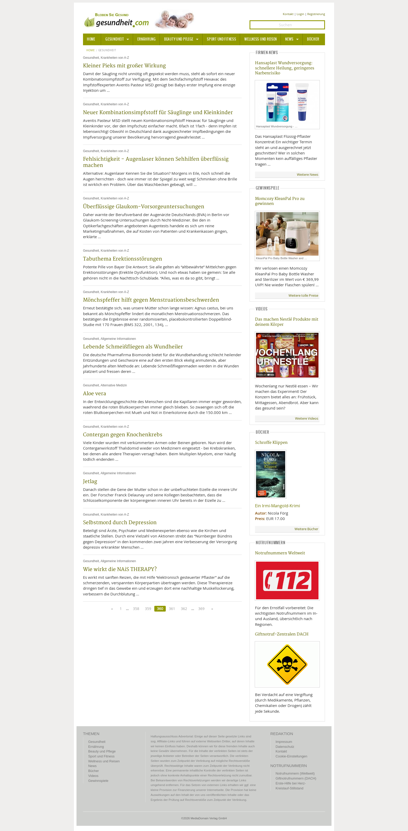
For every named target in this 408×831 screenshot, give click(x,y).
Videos (93, 776)
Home (90, 50)
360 (160, 608)
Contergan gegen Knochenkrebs (122, 435)
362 (184, 608)
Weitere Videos (306, 418)
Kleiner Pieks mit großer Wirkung (124, 66)
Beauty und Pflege (178, 39)
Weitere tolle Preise (303, 295)
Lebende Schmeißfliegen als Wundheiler (133, 347)
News (289, 39)
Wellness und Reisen (260, 39)
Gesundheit (114, 39)
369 (201, 608)
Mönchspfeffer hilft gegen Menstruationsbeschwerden (151, 300)
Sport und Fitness (221, 39)
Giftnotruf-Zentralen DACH (282, 634)
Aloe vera (94, 394)
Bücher (313, 39)
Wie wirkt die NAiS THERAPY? (120, 569)
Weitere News (307, 174)
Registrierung (316, 14)
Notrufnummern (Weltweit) (295, 773)
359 (148, 608)
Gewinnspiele (98, 781)
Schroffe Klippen (271, 442)
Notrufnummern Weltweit (280, 553)
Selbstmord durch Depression (120, 523)
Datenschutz (285, 747)
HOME (91, 39)
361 (172, 608)
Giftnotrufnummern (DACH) (296, 778)
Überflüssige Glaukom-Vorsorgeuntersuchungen (143, 207)
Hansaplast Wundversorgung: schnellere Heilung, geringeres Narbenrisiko (284, 68)
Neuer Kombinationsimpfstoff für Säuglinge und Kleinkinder (158, 112)
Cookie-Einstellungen (291, 756)
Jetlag (90, 481)
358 (136, 608)
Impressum (284, 742)
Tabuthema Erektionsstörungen (122, 259)
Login (300, 14)
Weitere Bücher (306, 529)
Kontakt (288, 14)
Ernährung (146, 39)
